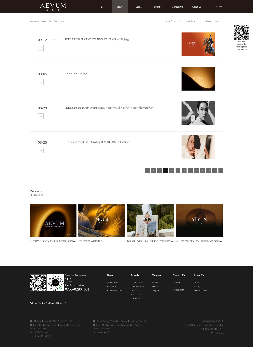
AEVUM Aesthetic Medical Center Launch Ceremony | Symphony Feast (67, 241)
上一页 (147, 170)
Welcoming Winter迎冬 (90, 241)
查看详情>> (41, 48)
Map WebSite (216, 333)
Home (101, 6)
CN (216, 7)
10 (209, 170)
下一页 (220, 170)
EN (220, 7)
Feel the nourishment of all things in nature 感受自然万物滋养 (209, 241)
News (62, 21)
